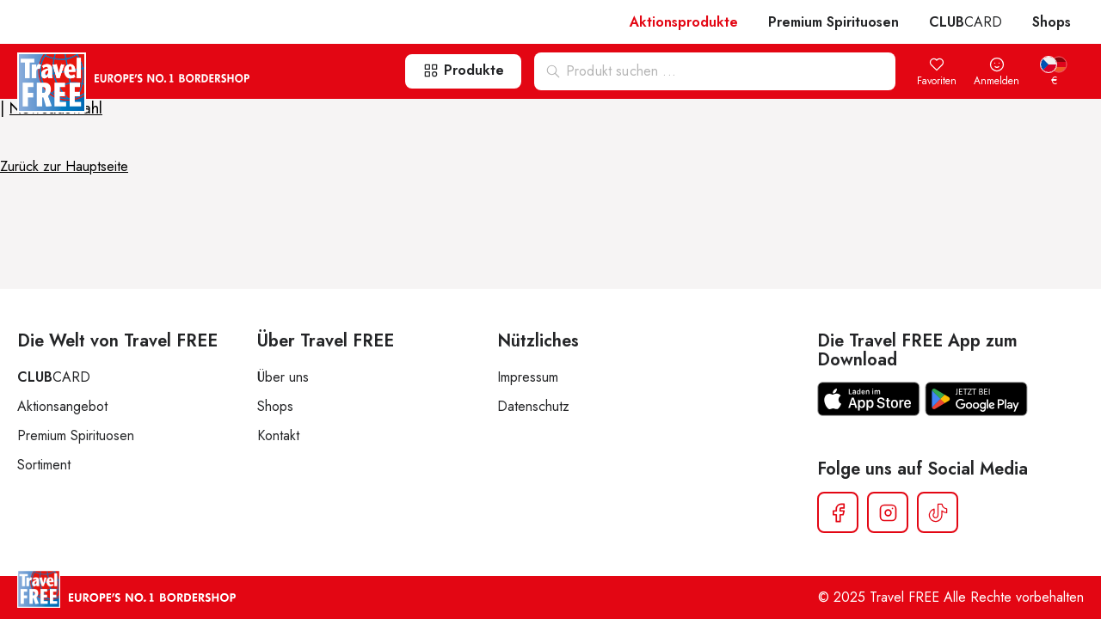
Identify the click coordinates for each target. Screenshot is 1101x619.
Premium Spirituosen (833, 22)
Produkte (463, 70)
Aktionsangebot (62, 406)
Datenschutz (533, 406)
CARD (965, 22)
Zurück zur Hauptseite (64, 166)
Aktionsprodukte (684, 22)
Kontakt (278, 435)
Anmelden (996, 73)
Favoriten (936, 73)
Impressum (527, 377)
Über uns (283, 377)
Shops (1051, 22)
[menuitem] (1053, 73)
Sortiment (44, 465)
